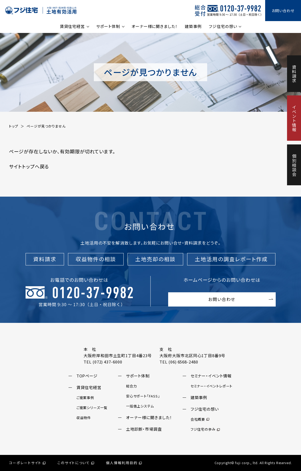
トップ (13, 126)
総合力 (131, 386)
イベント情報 (294, 118)
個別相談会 (294, 165)
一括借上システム (140, 406)
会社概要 (200, 419)
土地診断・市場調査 (144, 429)
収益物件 (83, 417)
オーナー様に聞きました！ (155, 26)
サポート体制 (108, 26)
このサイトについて (75, 462)
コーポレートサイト (27, 462)
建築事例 (193, 26)
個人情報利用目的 (124, 462)
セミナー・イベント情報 (211, 375)
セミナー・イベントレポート (212, 386)
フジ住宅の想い (223, 26)
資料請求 (294, 74)
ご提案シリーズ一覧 (92, 407)
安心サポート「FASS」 (143, 396)
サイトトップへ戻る (29, 166)
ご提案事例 (85, 397)
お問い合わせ (283, 10)
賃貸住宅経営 (72, 26)
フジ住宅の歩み (205, 429)
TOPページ (87, 375)
